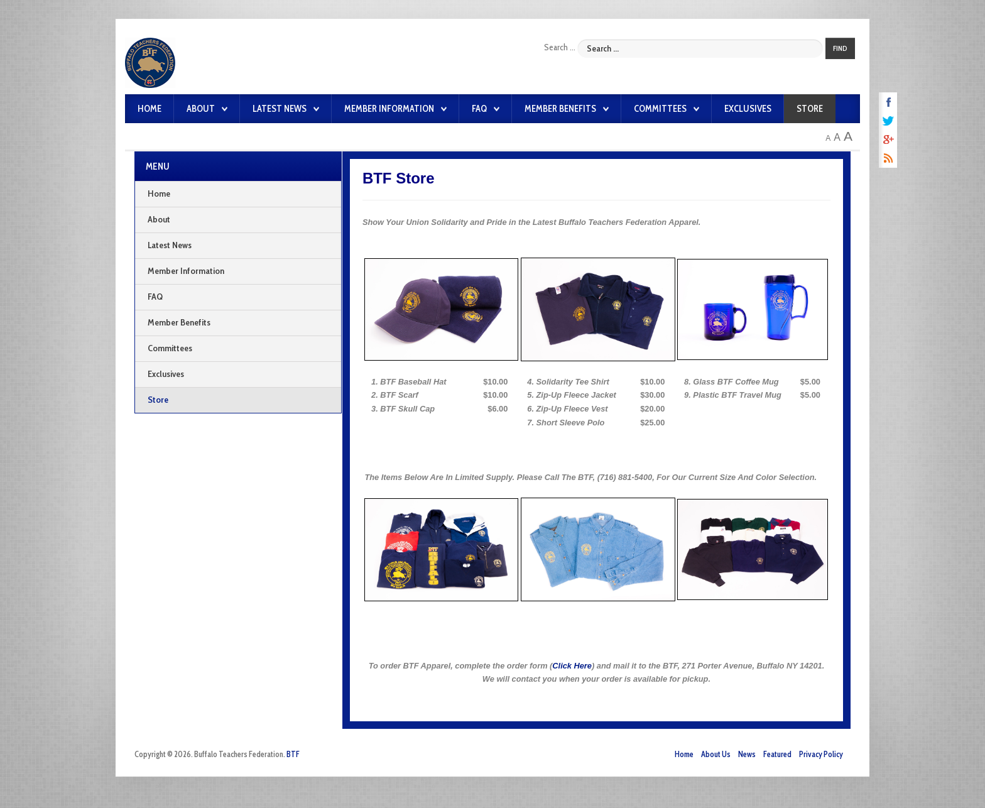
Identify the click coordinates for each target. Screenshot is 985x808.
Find (840, 48)
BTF (293, 754)
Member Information (389, 108)
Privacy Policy (821, 754)
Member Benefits (560, 108)
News (747, 754)
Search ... (559, 47)
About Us (716, 754)
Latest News (280, 108)
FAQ (479, 108)
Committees (660, 108)
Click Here (572, 665)
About (201, 108)
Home (149, 108)
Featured (777, 754)
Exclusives (747, 108)
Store (810, 108)
